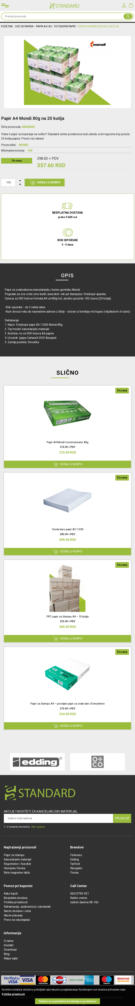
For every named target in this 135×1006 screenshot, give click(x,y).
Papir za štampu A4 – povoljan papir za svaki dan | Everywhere (67, 703)
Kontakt (8, 945)
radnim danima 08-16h (84, 902)
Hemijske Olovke (14, 868)
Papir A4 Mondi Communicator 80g (67, 442)
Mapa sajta (11, 958)
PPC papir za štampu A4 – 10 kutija (68, 616)
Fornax (74, 872)
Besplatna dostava (15, 898)
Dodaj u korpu (44, 182)
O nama (8, 941)
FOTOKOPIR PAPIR (64, 26)
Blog (7, 954)
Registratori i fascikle (17, 864)
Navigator (76, 868)
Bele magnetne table (17, 872)
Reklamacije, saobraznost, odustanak (27, 906)
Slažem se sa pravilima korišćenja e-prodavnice (67, 1001)
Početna (7, 26)
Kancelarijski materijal (17, 859)
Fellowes (76, 855)
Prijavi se (122, 818)
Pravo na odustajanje (17, 919)
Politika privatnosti (16, 902)
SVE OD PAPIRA (24, 26)
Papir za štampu (14, 855)
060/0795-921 (79, 893)
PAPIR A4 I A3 (44, 26)
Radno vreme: (78, 898)
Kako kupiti (11, 893)
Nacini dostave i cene (17, 911)
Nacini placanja (13, 915)
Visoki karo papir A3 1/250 (67, 529)
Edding (74, 859)
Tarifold (75, 864)
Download (10, 949)
